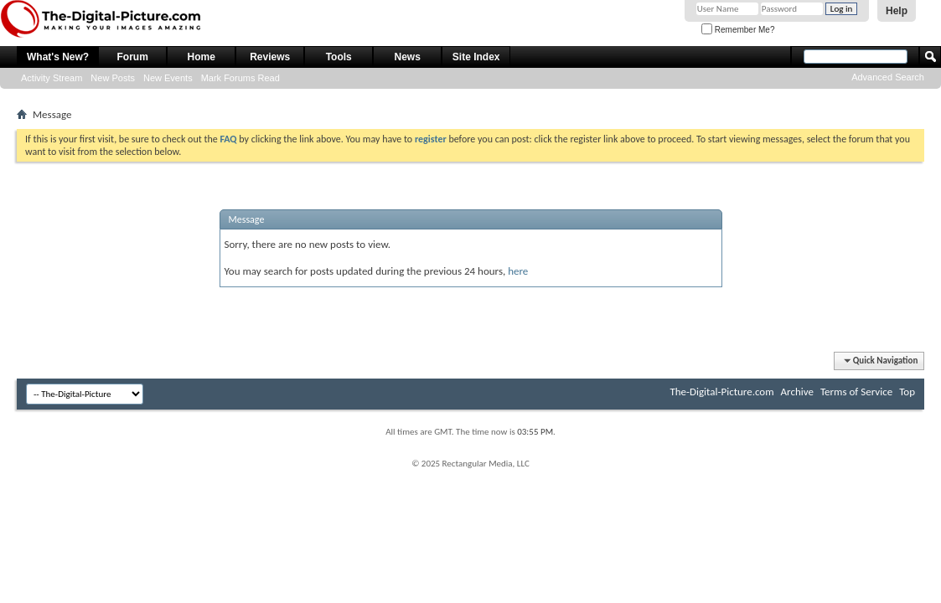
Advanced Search (887, 77)
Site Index (476, 57)
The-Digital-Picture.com (721, 391)
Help (896, 11)
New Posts (112, 78)
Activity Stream (51, 78)
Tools (339, 57)
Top (907, 391)
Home (201, 57)
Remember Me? (737, 29)
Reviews (270, 57)
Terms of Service (856, 391)
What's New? (58, 57)
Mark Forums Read (240, 78)
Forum (132, 57)
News (408, 57)
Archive (797, 391)
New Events (168, 78)
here (518, 271)
